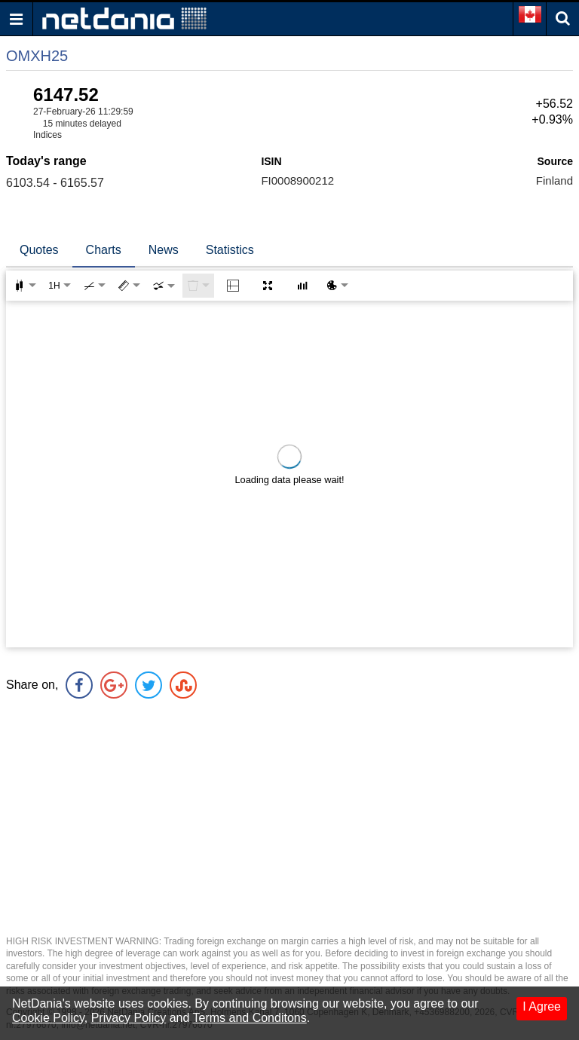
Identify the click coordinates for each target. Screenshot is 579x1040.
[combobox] (163, 286)
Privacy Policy (129, 1017)
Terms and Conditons (250, 1017)
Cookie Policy (48, 1017)
